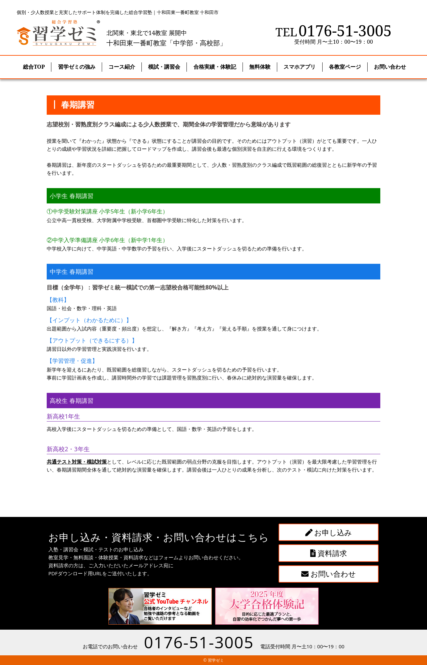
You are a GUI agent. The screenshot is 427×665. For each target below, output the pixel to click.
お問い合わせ (328, 574)
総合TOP (34, 66)
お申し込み (328, 532)
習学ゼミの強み (76, 66)
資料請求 (328, 553)
